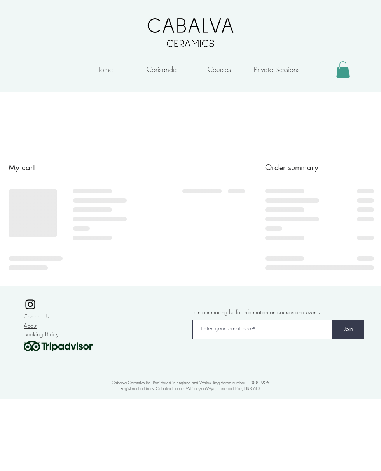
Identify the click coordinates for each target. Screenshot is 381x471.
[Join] (348, 329)
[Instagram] (30, 304)
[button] (343, 69)
